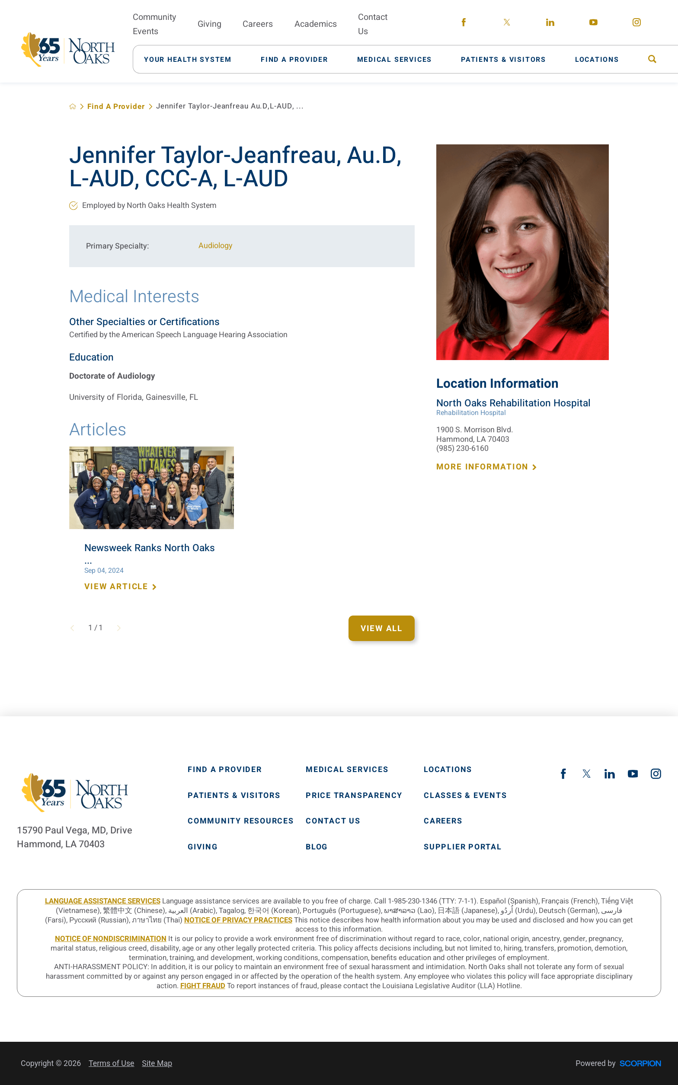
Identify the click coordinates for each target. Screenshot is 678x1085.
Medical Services (347, 770)
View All (382, 628)
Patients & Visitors (234, 796)
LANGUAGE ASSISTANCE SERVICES (102, 901)
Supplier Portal (463, 847)
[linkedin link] (550, 24)
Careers (443, 821)
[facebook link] (463, 24)
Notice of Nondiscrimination (110, 938)
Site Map (157, 1063)
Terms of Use (111, 1063)
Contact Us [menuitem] (372, 24)
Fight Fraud (202, 985)
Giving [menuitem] (209, 24)
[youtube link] (593, 24)
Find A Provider (115, 106)
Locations (448, 770)
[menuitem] (193, 59)
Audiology (215, 246)
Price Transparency (354, 796)
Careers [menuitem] (258, 24)
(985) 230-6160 (462, 448)
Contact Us (333, 821)
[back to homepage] (72, 106)
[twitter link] (506, 24)
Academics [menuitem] (315, 24)
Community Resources (241, 821)
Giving (203, 847)
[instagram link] (636, 24)
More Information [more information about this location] (486, 467)
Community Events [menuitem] (154, 24)
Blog (317, 847)
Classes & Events (465, 796)
